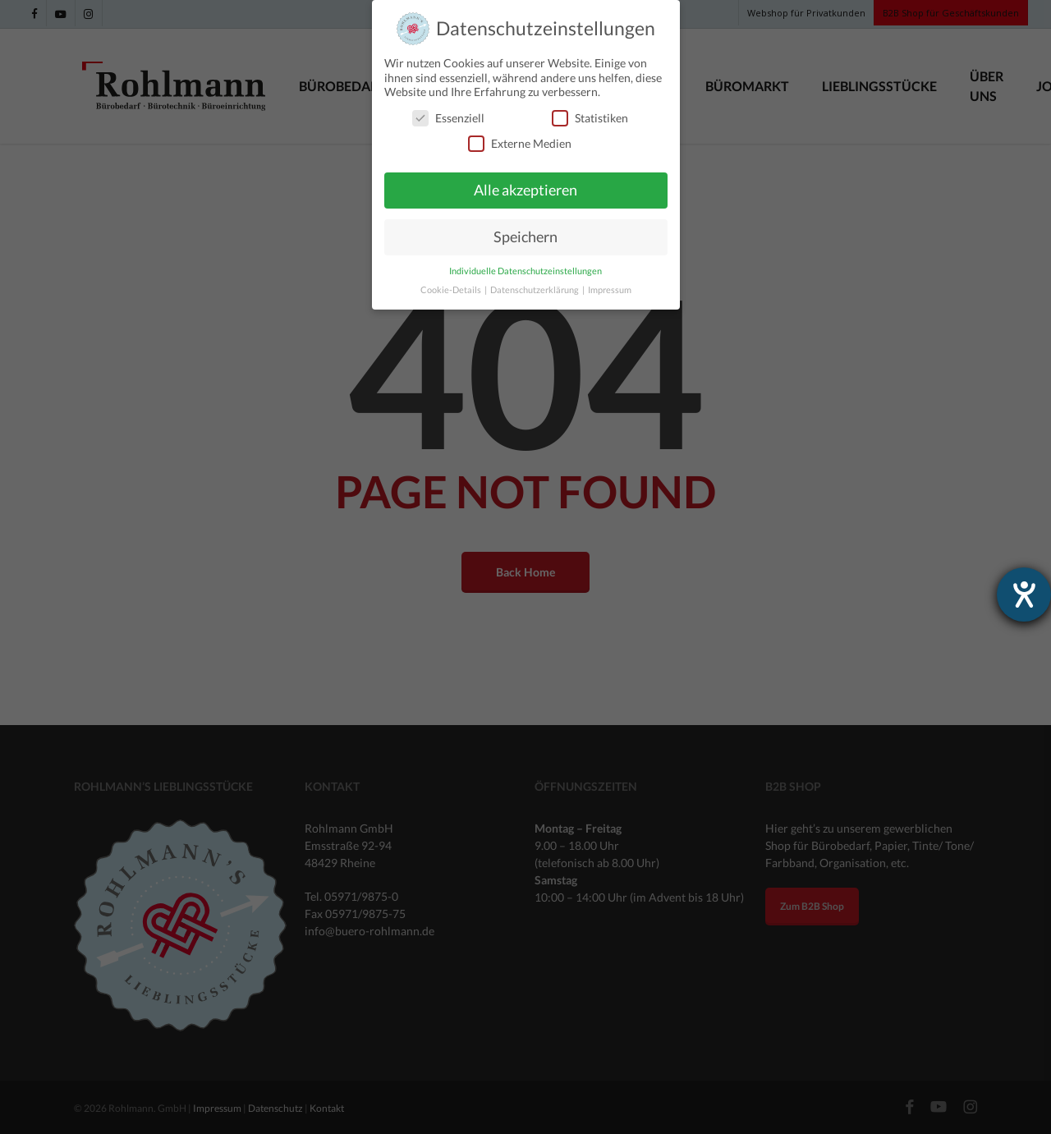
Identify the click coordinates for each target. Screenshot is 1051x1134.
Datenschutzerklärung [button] (535, 290)
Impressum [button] (609, 290)
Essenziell (448, 118)
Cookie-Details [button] (451, 290)
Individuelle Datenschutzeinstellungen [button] (525, 271)
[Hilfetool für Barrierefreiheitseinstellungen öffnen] (1024, 594)
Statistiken (590, 118)
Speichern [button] (525, 237)
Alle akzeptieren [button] (525, 190)
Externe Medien (519, 143)
